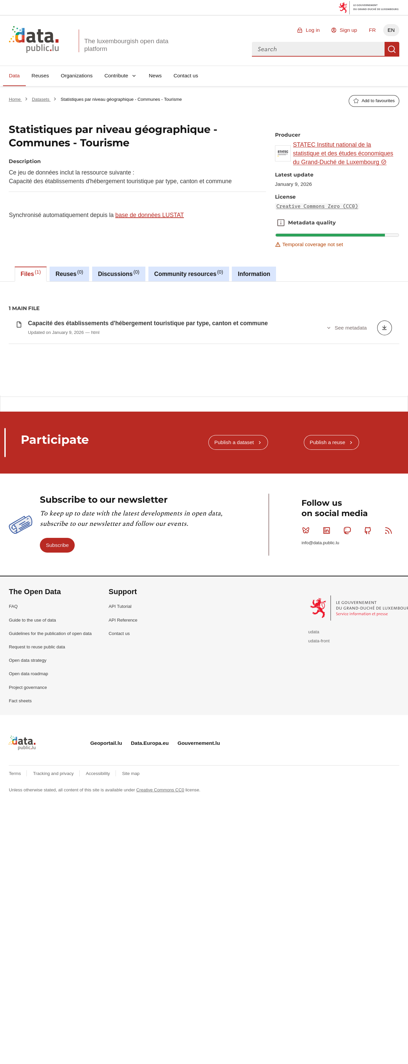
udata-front (319, 701)
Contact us (186, 75)
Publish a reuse (327, 502)
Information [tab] (254, 274)
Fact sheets (20, 760)
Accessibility (98, 833)
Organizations (76, 75)
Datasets (41, 99)
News (155, 75)
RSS (390, 590)
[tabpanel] (204, 339)
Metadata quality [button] (280, 222)
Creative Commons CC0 (160, 850)
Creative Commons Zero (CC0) (317, 206)
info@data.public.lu (320, 603)
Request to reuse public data (37, 707)
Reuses (40, 75)
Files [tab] (31, 273)
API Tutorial (120, 666)
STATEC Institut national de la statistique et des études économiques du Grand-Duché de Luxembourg (343, 153)
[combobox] (318, 49)
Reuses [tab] (69, 273)
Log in (313, 30)
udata (313, 692)
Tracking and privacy (54, 833)
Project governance (28, 747)
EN (391, 30)
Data (14, 75)
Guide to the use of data (32, 680)
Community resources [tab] (188, 273)
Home (15, 99)
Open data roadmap (28, 733)
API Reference (123, 680)
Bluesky (307, 590)
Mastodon (348, 590)
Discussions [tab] (118, 273)
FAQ (13, 666)
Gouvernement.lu (199, 803)
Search (392, 49)
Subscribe (57, 605)
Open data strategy (27, 720)
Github (369, 590)
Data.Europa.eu (150, 803)
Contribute (116, 75)
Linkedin (328, 590)
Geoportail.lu (106, 803)
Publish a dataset (234, 502)
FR (372, 30)
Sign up (348, 30)
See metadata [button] (351, 328)
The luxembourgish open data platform (126, 45)
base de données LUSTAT (149, 215)
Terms (15, 833)
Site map (131, 833)
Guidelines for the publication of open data (50, 693)
